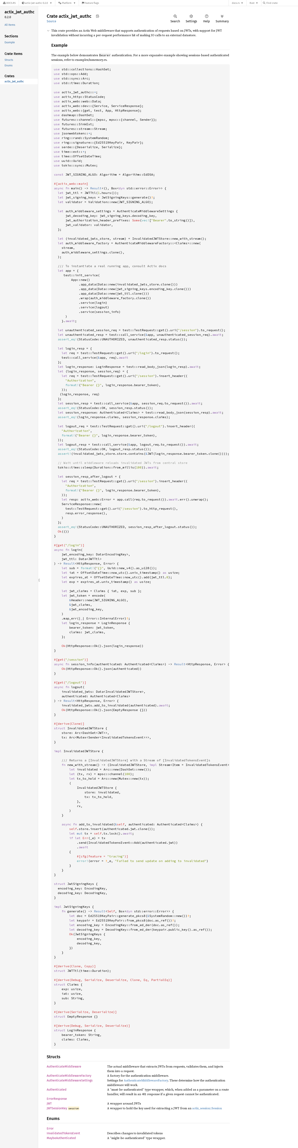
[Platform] (67, 3)
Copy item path (97, 16)
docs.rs (236, 3)
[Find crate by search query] (282, 3)
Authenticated (57, 1089)
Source (51, 21)
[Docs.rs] (9, 3)
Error (50, 1128)
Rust (252, 3)
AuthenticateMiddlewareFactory (69, 1075)
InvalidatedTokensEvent (63, 1133)
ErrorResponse (57, 1099)
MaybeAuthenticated (61, 1138)
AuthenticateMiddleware (64, 1066)
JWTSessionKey (57, 1108)
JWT (49, 1103)
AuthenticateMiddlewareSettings (69, 1080)
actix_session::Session (207, 1108)
